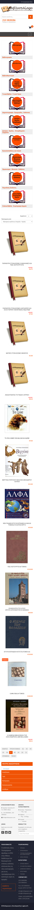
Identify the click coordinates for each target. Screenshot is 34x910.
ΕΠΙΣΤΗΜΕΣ (23, 871)
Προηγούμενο (15, 749)
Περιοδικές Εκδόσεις (9, 188)
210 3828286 (7, 812)
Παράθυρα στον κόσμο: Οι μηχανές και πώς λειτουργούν (17, 264)
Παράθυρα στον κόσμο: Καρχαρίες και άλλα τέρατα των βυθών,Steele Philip (17, 309)
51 (26, 752)
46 (7, 752)
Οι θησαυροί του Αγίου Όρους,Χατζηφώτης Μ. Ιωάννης (17, 609)
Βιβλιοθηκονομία (8, 76)
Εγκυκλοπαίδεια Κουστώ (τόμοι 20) (17, 652)
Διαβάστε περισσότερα (7, 887)
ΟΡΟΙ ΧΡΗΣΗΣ (24, 857)
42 (23, 749)
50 (22, 752)
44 (30, 749)
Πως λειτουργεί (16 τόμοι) (17, 567)
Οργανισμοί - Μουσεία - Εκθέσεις (13, 169)
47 (11, 752)
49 (18, 752)
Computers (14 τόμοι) (17, 693)
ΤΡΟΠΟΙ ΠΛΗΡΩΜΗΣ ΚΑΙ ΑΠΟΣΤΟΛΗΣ (26, 853)
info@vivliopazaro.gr (24, 893)
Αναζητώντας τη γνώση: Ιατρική (17, 395)
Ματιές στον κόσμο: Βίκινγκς (17, 353)
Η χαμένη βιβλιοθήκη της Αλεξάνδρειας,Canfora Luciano (17, 736)
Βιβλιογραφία (7, 57)
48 (14, 752)
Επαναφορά (5, 768)
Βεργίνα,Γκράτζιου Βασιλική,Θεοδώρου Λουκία (17, 480)
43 (26, 749)
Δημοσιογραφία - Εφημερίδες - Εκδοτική (16, 112)
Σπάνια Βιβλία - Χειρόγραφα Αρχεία (14, 206)
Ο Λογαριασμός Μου (26, 2)
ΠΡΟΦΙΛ (22, 848)
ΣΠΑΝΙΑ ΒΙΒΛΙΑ (24, 863)
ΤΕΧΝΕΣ (22, 874)
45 (3, 752)
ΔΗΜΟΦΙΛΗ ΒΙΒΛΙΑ (25, 869)
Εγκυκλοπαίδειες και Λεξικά (11, 151)
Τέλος (13, 756)
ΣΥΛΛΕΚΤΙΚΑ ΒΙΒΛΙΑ (25, 866)
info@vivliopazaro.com (9, 817)
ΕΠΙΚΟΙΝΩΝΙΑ (24, 850)
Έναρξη (5, 749)
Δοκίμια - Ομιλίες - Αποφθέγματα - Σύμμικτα (13, 131)
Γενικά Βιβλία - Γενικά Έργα (11, 94)
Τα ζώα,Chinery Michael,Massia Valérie (17, 438)
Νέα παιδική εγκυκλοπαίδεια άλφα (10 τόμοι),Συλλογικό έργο (17, 524)
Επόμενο (6, 756)
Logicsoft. (25, 906)
